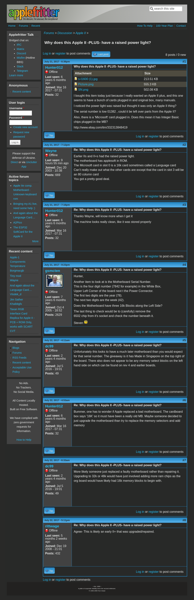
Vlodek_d (15, 294)
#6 (184, 400)
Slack (20, 66)
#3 (184, 204)
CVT (13, 330)
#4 (184, 264)
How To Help (145, 25)
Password (16, 117)
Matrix (20, 49)
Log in (47, 53)
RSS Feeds (20, 357)
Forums (23, 25)
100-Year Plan (164, 25)
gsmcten (52, 271)
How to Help (23, 439)
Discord (21, 53)
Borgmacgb (17, 270)
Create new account (25, 127)
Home (12, 25)
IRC (19, 44)
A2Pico (17, 222)
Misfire (21, 57)
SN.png (83, 89)
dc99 (49, 346)
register (61, 53)
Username (16, 108)
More (35, 241)
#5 (184, 340)
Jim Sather (16, 299)
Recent (35, 25)
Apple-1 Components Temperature (18, 262)
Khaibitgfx (16, 303)
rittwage (52, 526)
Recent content (22, 91)
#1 (184, 61)
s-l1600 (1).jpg (88, 79)
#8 (184, 520)
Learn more (16, 75)
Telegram (22, 70)
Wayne (51, 151)
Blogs (16, 347)
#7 (184, 460)
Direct (14, 162)
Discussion (65, 33)
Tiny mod (15, 275)
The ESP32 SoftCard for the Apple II (23, 232)
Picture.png (86, 84)
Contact (181, 25)
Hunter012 (54, 67)
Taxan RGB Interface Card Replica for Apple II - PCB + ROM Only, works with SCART (22, 318)
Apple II (81, 33)
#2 (184, 144)
